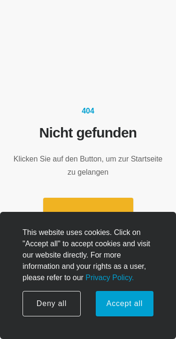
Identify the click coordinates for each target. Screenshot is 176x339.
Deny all (52, 303)
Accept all (125, 303)
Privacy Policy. (109, 278)
